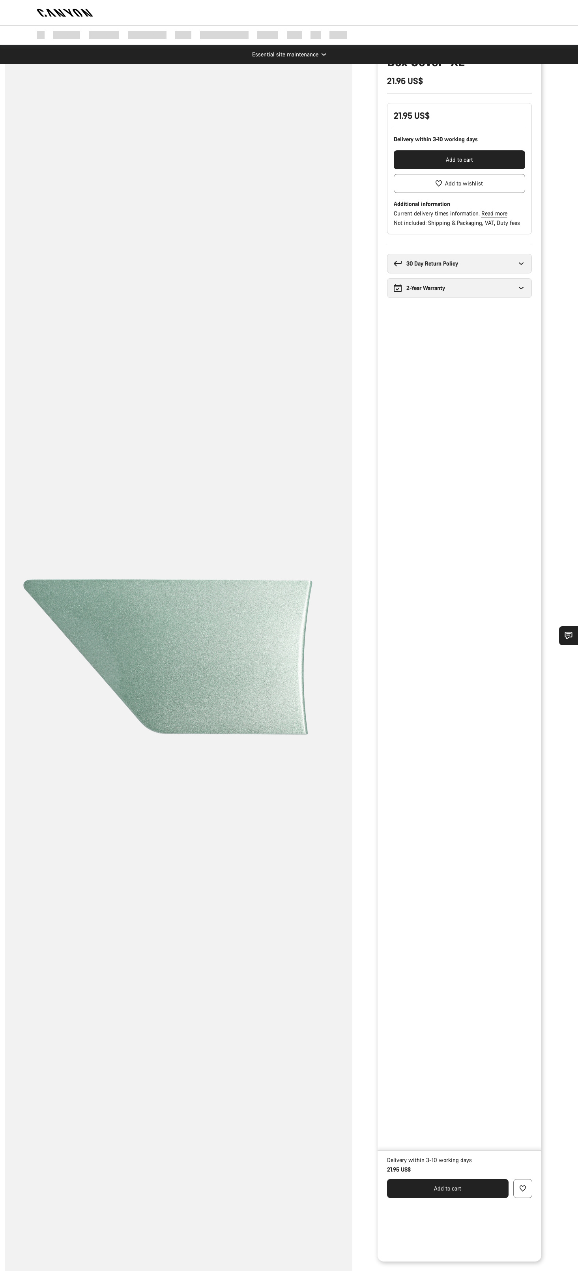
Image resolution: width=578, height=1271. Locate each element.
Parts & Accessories (411, 87)
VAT (490, 296)
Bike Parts (458, 87)
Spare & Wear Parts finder (419, 100)
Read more (494, 286)
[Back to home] (65, 13)
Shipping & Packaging (456, 296)
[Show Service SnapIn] (568, 635)
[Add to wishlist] (460, 256)
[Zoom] (56, 81)
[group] (178, 635)
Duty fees (508, 296)
